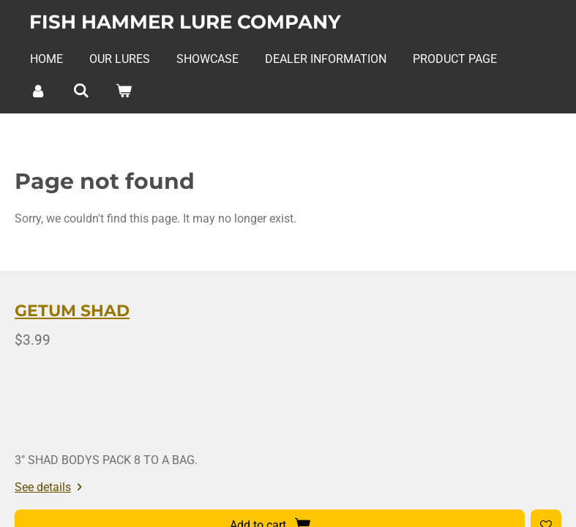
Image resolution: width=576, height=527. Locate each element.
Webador (542, 487)
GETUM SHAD (221, 326)
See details (200, 411)
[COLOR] (386, 449)
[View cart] (123, 90)
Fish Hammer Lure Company (185, 22)
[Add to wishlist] (288, 449)
